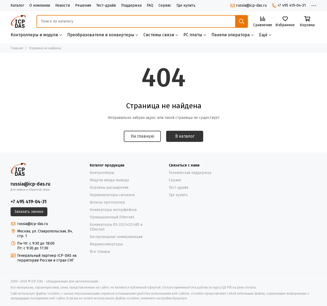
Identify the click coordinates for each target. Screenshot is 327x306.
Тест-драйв (106, 5)
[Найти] (241, 21)
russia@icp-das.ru (248, 5)
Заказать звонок (29, 211)
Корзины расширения (109, 187)
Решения (83, 5)
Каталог (17, 5)
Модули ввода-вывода (109, 180)
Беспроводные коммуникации (116, 237)
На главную (142, 136)
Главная (17, 48)
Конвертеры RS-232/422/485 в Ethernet (116, 227)
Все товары (100, 251)
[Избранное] (285, 22)
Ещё (263, 34)
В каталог (184, 136)
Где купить (186, 5)
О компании (39, 5)
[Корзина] (307, 22)
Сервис (164, 5)
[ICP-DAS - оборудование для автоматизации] (18, 21)
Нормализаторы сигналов (112, 195)
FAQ (150, 5)
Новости (62, 5)
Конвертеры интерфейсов (113, 210)
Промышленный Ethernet (112, 217)
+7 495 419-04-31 (289, 5)
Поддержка (131, 5)
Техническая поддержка (190, 172)
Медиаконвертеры (106, 244)
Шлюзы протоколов (107, 202)
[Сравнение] (262, 22)
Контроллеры (102, 172)
